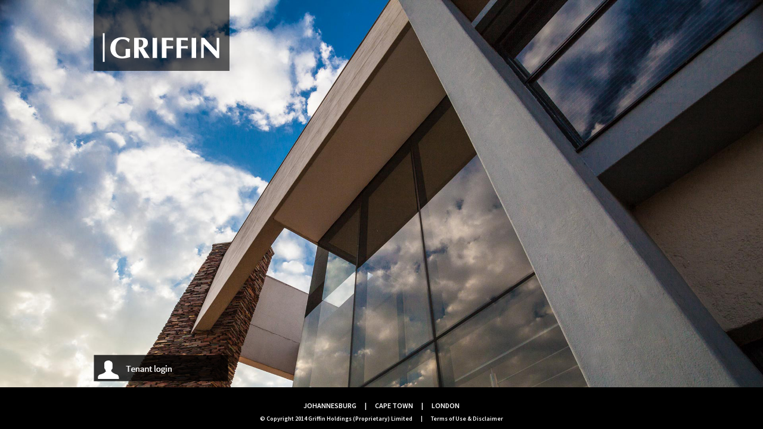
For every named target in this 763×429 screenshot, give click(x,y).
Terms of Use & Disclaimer (467, 418)
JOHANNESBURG (329, 405)
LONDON (446, 405)
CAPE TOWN (394, 405)
